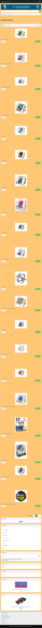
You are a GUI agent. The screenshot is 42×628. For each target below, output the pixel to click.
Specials (3, 594)
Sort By (38, 25)
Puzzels (4, 548)
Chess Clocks (5, 537)
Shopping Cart (4, 564)
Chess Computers (6, 540)
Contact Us (4, 619)
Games (4, 542)
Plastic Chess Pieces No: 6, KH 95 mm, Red (21, 589)
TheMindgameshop (5, 1)
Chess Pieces (5, 532)
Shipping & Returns (5, 615)
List (6, 25)
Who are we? (4, 623)
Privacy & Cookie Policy (6, 616)
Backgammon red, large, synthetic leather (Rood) (21, 606)
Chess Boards (5, 530)
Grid (9, 25)
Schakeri (30, 626)
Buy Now (38, 41)
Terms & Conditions (5, 617)
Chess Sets (5, 535)
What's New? (4, 579)
